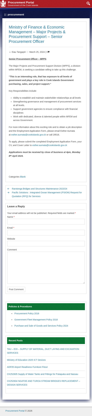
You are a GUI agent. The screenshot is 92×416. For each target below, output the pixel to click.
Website (11, 239)
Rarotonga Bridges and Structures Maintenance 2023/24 (39, 188)
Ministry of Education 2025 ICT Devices (26, 360)
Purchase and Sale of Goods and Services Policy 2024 (41, 325)
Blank (23, 176)
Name (11, 217)
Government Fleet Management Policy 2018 (36, 319)
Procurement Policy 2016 (27, 313)
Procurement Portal (15, 411)
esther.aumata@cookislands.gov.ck (28, 134)
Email (10, 228)
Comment (12, 249)
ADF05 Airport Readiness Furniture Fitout (27, 367)
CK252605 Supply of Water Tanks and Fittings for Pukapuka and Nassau (42, 374)
